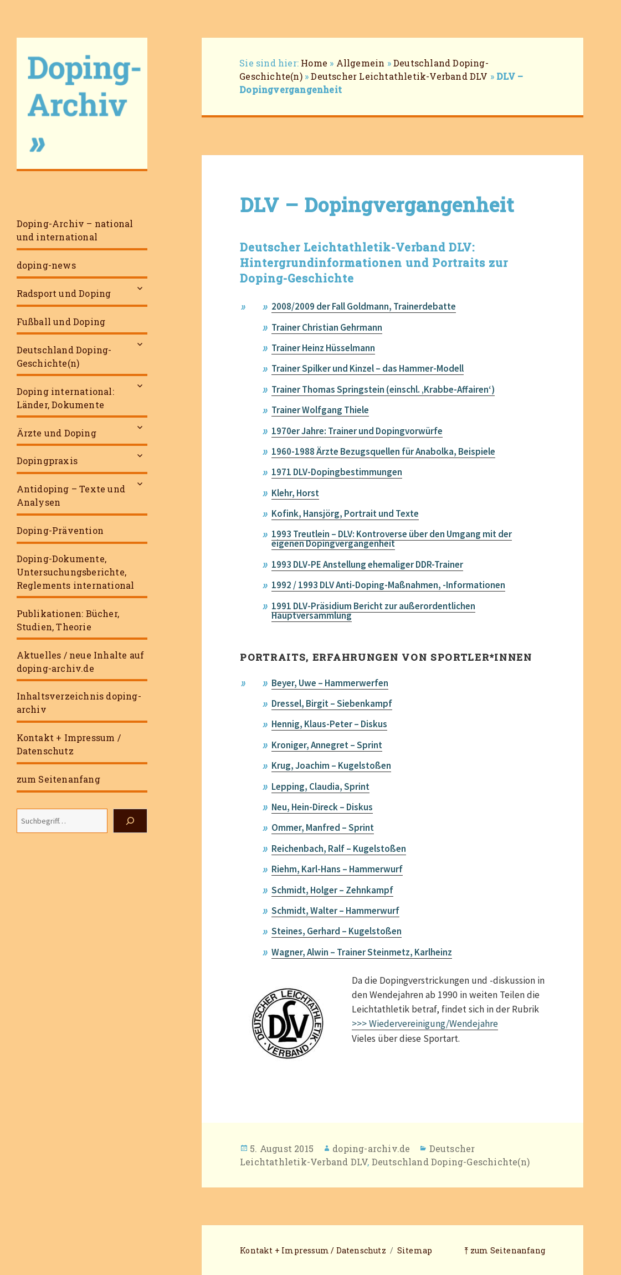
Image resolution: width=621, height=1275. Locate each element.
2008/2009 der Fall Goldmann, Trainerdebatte (363, 306)
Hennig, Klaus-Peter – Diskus (329, 724)
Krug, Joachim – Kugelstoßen (331, 765)
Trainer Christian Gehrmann (326, 327)
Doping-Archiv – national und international (75, 230)
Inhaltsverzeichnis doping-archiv (79, 702)
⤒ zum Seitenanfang (504, 1250)
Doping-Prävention (60, 530)
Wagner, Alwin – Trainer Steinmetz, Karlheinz (361, 952)
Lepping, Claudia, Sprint (320, 786)
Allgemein (360, 63)
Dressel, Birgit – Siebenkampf (331, 703)
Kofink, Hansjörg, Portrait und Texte (345, 513)
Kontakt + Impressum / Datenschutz (69, 744)
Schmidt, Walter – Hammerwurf (335, 910)
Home (314, 63)
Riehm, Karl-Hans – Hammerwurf (337, 869)
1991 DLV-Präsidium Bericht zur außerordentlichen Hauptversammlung (373, 610)
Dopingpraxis (47, 460)
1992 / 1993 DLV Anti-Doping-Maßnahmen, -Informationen (388, 585)
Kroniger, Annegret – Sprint (326, 745)
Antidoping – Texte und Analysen (71, 495)
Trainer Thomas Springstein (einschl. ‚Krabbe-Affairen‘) (383, 389)
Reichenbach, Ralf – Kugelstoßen (338, 848)
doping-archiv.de (371, 1148)
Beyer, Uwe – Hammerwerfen (329, 683)
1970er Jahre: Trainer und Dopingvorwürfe (357, 431)
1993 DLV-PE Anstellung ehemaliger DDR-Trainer (367, 564)
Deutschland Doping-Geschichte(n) (64, 356)
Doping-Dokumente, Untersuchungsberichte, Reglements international (76, 572)
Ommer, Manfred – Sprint (322, 827)
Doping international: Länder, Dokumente (65, 397)
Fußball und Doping (61, 321)
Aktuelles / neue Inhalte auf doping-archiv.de (81, 661)
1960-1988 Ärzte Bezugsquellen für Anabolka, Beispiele (383, 451)
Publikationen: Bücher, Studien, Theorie (68, 620)
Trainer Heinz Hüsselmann (323, 348)
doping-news (46, 265)
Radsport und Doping (64, 293)
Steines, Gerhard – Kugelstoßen (336, 931)
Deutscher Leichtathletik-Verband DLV (399, 76)
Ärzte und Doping (56, 433)
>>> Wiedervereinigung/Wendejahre (425, 1023)
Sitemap (414, 1250)
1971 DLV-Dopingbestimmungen (336, 472)
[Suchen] (130, 821)
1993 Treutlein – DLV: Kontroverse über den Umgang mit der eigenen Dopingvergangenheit (391, 538)
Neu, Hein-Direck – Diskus (322, 807)
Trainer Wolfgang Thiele (320, 410)
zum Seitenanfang (58, 779)
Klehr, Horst (295, 493)
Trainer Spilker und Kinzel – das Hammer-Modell (367, 368)
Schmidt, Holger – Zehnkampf (332, 890)
